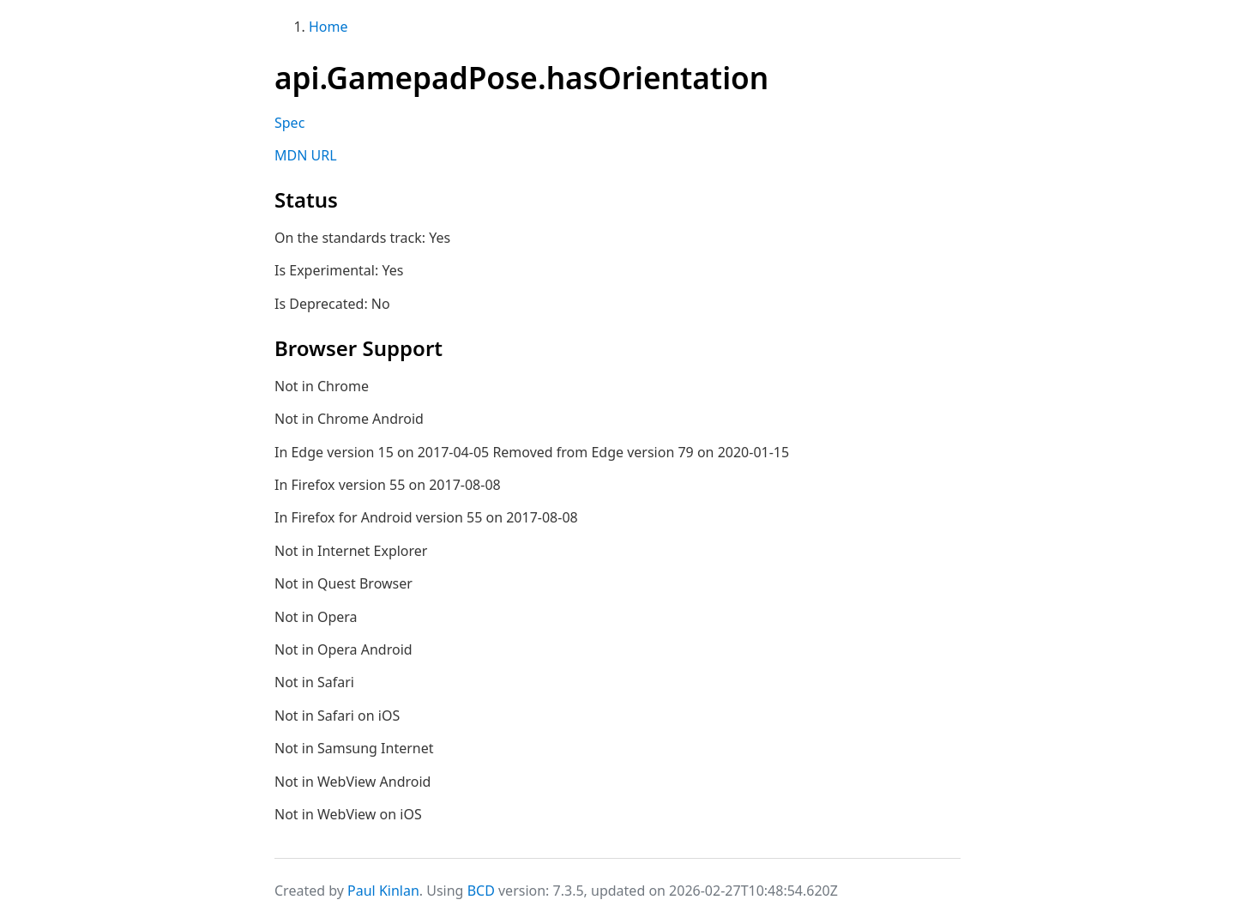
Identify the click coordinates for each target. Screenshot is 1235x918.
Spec (289, 122)
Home (328, 26)
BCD (481, 890)
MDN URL (305, 155)
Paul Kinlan (383, 890)
